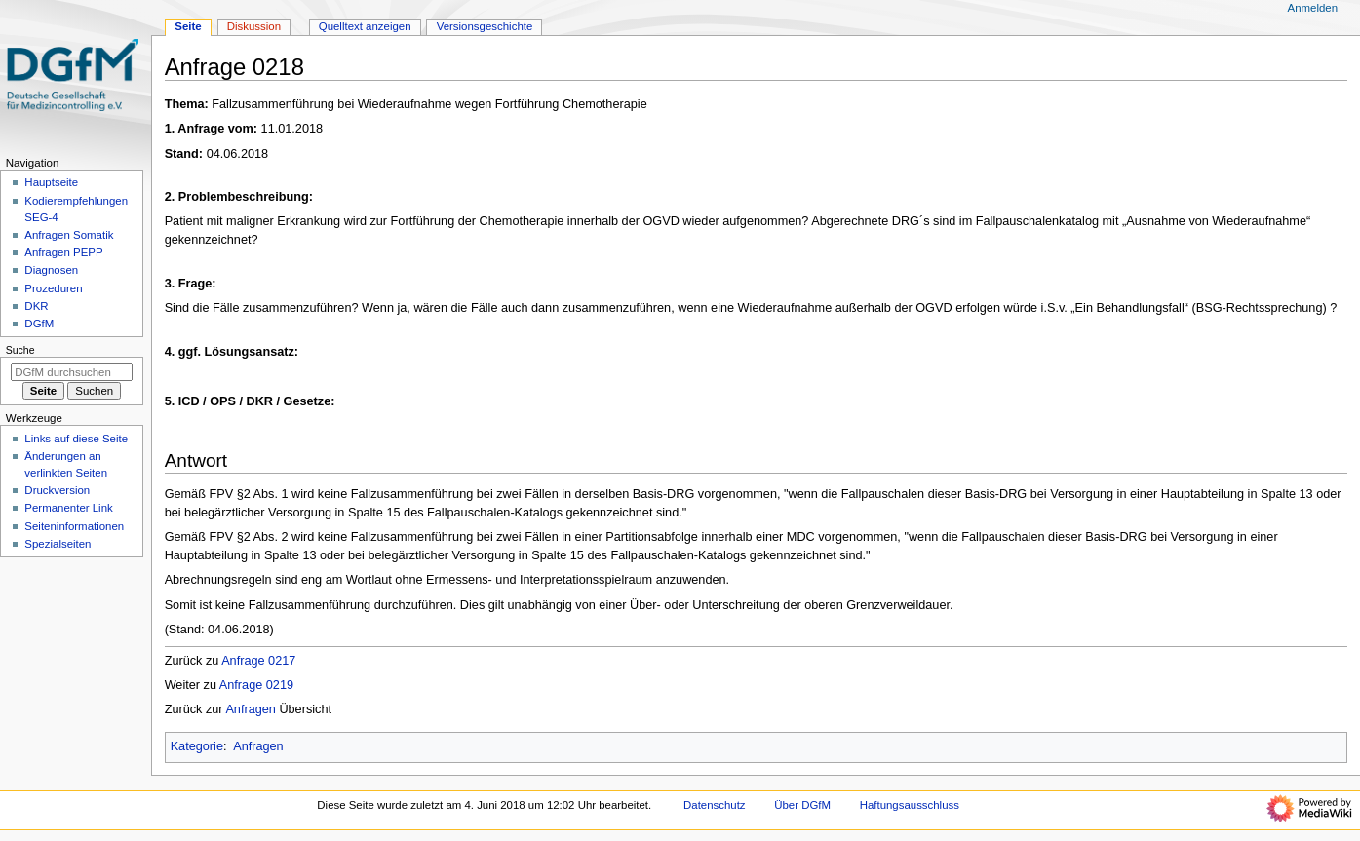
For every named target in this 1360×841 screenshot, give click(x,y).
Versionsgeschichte (485, 26)
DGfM (39, 323)
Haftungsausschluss (909, 805)
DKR (36, 306)
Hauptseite (51, 182)
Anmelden (1313, 8)
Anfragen (250, 709)
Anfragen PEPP (63, 252)
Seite (188, 26)
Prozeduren (53, 288)
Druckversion (57, 490)
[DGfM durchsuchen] (72, 372)
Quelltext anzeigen (365, 26)
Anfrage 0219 (256, 685)
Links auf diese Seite (76, 438)
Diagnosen (51, 270)
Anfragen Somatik (68, 235)
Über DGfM (802, 805)
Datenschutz (714, 805)
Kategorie (197, 746)
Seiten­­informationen (74, 526)
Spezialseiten (57, 544)
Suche (20, 350)
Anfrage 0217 (258, 661)
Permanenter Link (68, 508)
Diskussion (254, 26)
